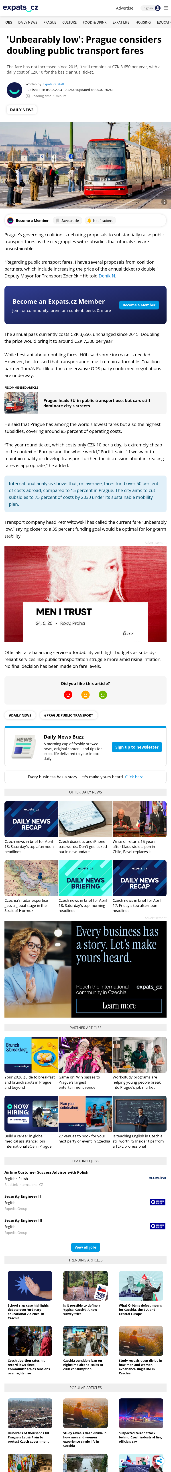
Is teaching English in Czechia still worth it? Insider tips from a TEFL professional (138, 1141)
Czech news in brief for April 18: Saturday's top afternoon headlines (29, 846)
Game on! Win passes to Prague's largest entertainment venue (79, 1082)
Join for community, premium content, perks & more (61, 310)
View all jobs (86, 1247)
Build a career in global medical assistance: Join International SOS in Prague (28, 1141)
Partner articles (86, 1027)
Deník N (107, 276)
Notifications (99, 220)
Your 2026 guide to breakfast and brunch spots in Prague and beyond (29, 1082)
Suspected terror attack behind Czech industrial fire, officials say (140, 1437)
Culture (69, 22)
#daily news (20, 715)
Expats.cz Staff (53, 84)
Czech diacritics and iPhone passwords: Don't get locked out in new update (83, 846)
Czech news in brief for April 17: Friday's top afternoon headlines (137, 905)
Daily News (27, 22)
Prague (49, 22)
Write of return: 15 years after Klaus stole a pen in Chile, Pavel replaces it (134, 846)
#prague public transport (68, 715)
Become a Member (139, 305)
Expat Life (121, 22)
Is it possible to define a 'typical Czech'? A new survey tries (81, 1309)
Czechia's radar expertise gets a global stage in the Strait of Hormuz (26, 905)
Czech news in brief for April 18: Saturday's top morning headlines (83, 905)
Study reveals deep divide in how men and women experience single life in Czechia (140, 1366)
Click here (134, 776)
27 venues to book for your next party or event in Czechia (84, 1138)
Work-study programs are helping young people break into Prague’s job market (137, 1082)
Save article (67, 220)
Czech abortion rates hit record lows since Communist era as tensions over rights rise (29, 1366)
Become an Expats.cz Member (58, 301)
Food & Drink (94, 22)
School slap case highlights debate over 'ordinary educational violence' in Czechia (28, 1311)
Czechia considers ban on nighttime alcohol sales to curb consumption (83, 1364)
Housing (143, 22)
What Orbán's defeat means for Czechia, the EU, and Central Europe (140, 1309)
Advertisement (156, 542)
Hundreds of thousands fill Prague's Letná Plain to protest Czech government (28, 1437)
